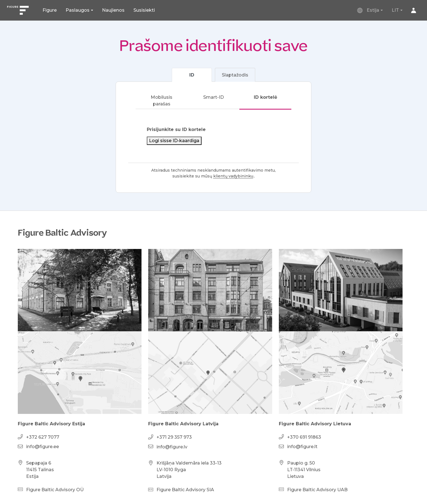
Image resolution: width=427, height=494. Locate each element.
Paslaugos (78, 10)
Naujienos (113, 10)
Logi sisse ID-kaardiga (174, 140)
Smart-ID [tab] (213, 97)
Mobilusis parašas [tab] (161, 101)
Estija (368, 10)
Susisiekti (144, 10)
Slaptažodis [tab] (235, 75)
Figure (50, 10)
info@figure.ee (42, 446)
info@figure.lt (302, 446)
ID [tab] (191, 75)
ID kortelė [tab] (265, 97)
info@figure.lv (172, 446)
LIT (395, 10)
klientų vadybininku (233, 176)
